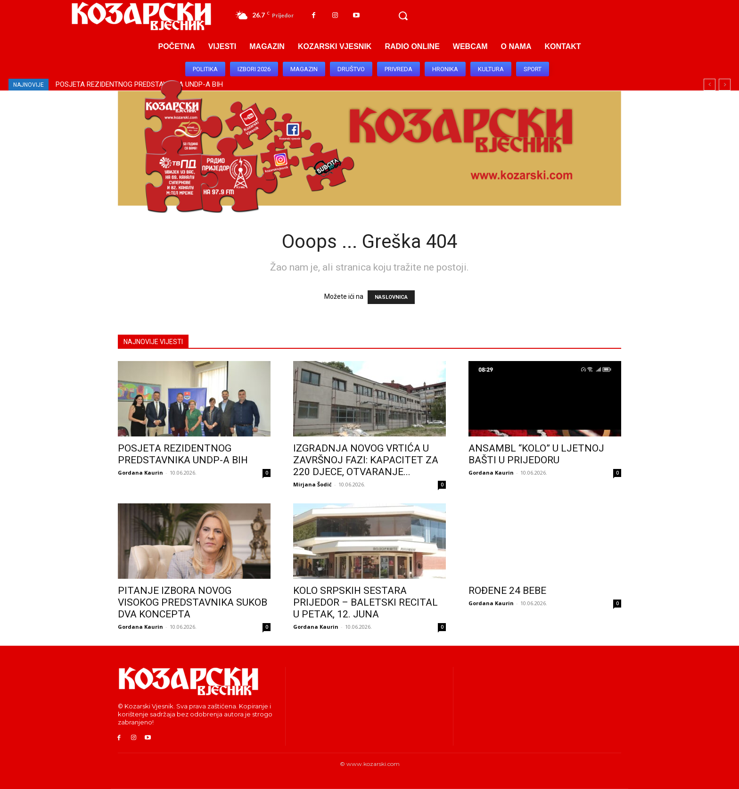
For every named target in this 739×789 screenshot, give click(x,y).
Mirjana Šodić (312, 484)
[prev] (709, 84)
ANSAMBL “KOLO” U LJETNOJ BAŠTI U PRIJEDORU (536, 454)
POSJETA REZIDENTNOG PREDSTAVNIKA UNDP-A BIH (183, 454)
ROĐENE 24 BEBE (507, 590)
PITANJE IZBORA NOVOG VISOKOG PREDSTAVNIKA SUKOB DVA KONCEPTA (192, 602)
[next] (725, 84)
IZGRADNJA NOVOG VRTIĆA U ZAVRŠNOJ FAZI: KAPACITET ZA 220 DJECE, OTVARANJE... (365, 460)
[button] (403, 16)
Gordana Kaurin (140, 472)
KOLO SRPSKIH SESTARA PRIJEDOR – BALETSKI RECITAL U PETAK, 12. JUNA (365, 602)
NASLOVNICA (391, 297)
